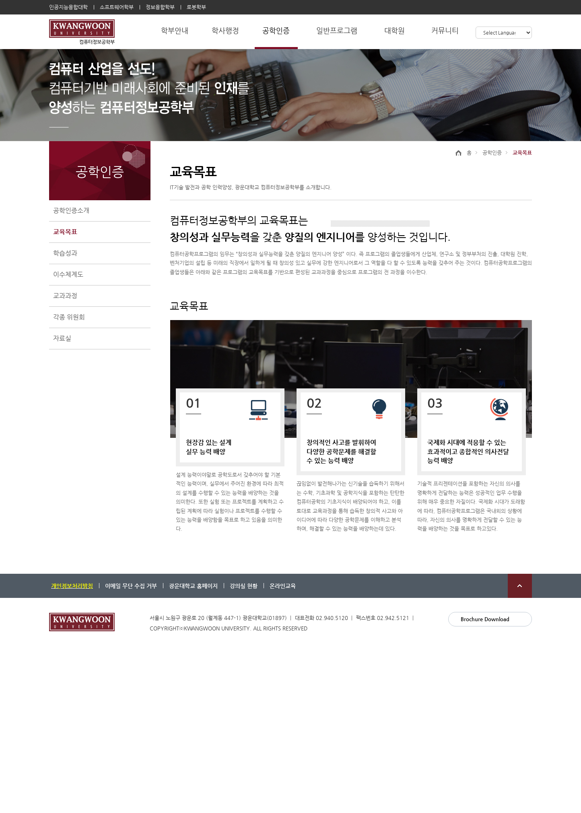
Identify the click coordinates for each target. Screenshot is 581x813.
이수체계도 (68, 274)
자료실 (62, 338)
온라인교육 (283, 586)
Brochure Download (485, 619)
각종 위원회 (69, 317)
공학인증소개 (71, 210)
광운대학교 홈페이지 (193, 586)
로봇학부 (196, 7)
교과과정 (65, 296)
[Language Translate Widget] (504, 33)
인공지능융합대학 (68, 7)
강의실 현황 (244, 586)
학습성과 (65, 253)
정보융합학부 (160, 7)
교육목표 (65, 232)
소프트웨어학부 (117, 7)
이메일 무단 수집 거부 (131, 586)
